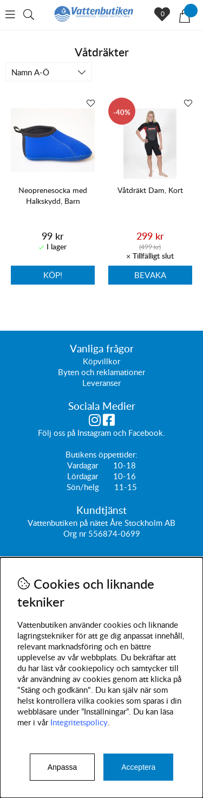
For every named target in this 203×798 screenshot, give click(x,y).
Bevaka (150, 274)
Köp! (52, 274)
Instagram (94, 433)
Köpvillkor (101, 361)
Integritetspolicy (79, 722)
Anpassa (62, 767)
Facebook (145, 433)
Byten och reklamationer (101, 372)
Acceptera (138, 767)
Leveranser (101, 383)
